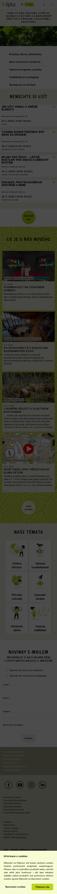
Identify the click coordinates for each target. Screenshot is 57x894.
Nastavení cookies (15, 886)
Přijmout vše (42, 887)
